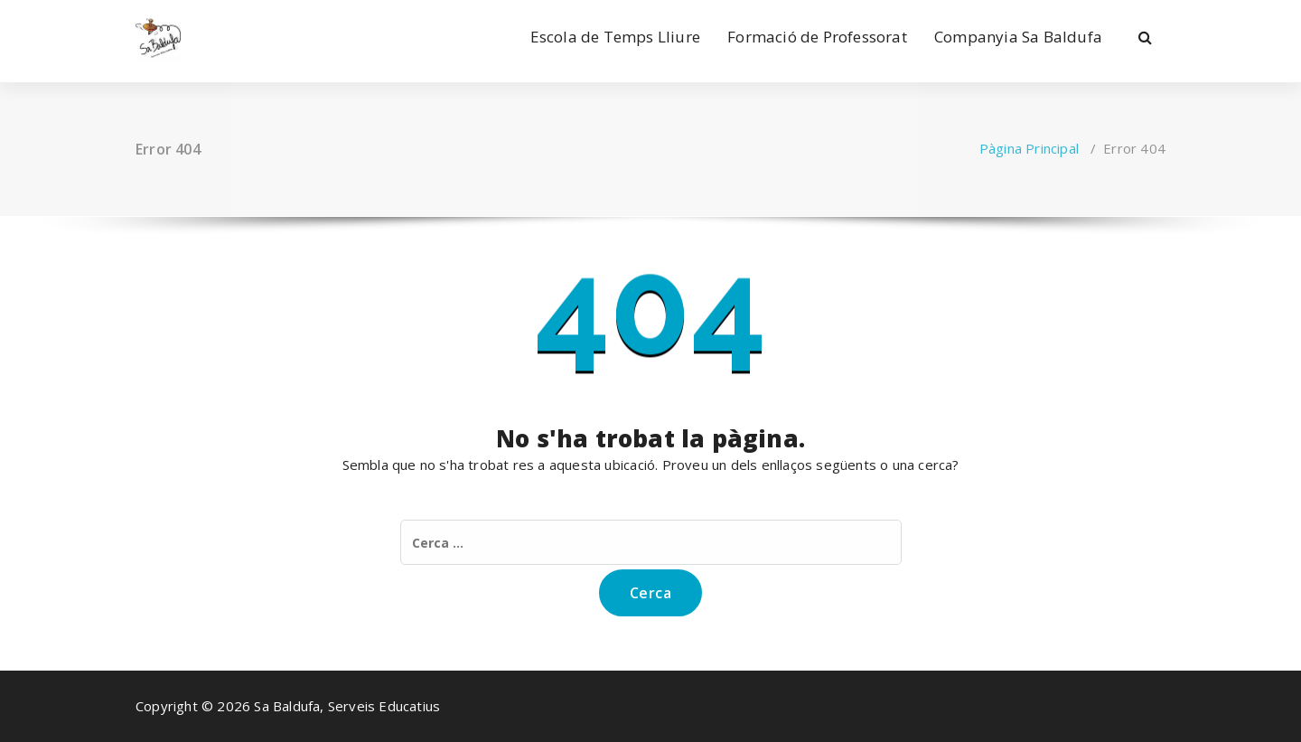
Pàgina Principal (1029, 148)
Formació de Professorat (817, 36)
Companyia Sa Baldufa (1018, 36)
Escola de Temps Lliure (615, 36)
